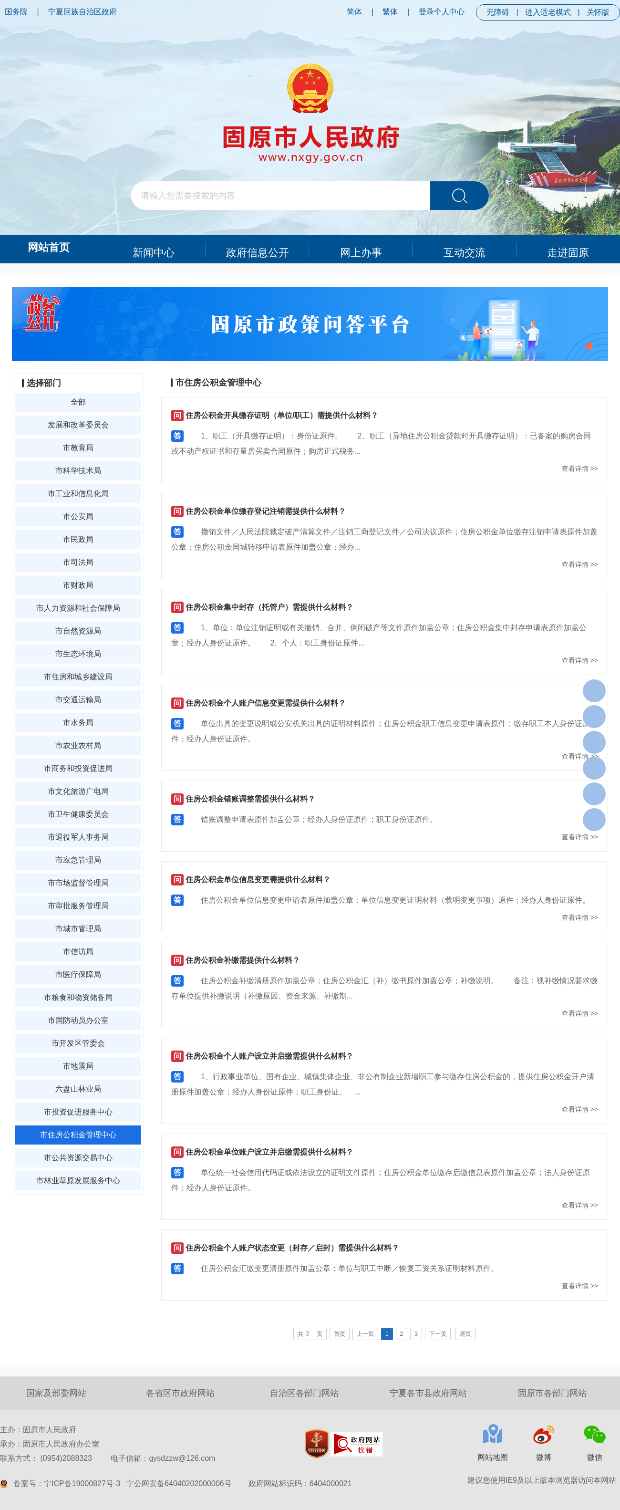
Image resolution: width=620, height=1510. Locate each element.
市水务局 (78, 723)
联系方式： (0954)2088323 (107, 1458)
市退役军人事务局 (78, 837)
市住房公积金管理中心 (78, 1135)
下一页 (437, 1334)
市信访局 (78, 952)
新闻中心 (154, 249)
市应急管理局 (78, 860)
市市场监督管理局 (78, 883)
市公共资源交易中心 (78, 1158)
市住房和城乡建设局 (78, 677)
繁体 (390, 12)
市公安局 (78, 516)
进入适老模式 (548, 12)
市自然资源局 (78, 631)
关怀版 (598, 12)
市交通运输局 (78, 700)
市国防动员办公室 (78, 1020)
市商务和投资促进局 (78, 768)
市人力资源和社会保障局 (78, 608)
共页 (310, 1333)
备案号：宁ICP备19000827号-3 (66, 1483)
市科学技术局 (78, 471)
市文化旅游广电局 (78, 791)
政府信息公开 (257, 249)
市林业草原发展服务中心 (78, 1181)
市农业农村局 (78, 745)
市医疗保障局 (78, 974)
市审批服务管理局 (78, 906)
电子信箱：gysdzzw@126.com (163, 1458)
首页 (339, 1334)
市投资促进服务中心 (78, 1112)
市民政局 (78, 539)
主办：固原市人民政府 (38, 1430)
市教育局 (78, 448)
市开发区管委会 (78, 1043)
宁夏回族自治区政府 (82, 12)
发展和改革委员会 (78, 425)
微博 (543, 1457)
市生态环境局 (78, 654)
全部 (78, 402)
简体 (354, 12)
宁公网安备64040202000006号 (179, 1483)
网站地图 (492, 1457)
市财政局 (78, 585)
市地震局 (78, 1066)
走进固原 (568, 249)
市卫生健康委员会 (78, 814)
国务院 (16, 12)
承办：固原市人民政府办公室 (49, 1444)
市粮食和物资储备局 (78, 997)
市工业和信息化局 (78, 493)
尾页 (465, 1334)
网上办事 (361, 249)
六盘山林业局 (78, 1089)
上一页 (365, 1334)
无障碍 (497, 12)
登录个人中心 (442, 12)
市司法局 (78, 562)
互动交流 (465, 249)
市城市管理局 (78, 929)
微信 (594, 1457)
